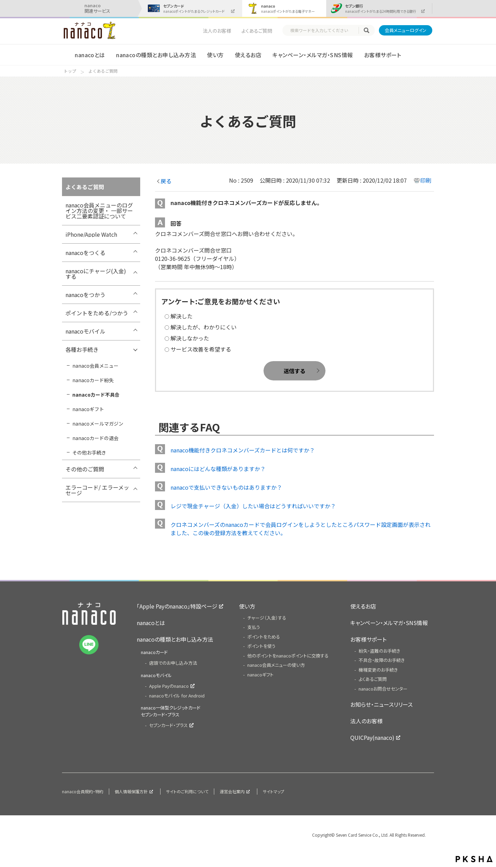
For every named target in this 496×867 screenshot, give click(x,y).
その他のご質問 (84, 469)
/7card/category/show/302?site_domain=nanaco (135, 332)
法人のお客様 (217, 30)
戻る (166, 180)
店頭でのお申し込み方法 (173, 663)
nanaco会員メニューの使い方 (276, 665)
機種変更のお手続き (378, 669)
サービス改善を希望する (200, 349)
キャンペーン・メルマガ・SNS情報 (312, 55)
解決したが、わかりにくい (203, 327)
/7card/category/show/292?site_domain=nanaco (135, 272)
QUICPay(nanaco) (372, 737)
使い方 (215, 55)
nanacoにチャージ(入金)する (95, 273)
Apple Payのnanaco (169, 686)
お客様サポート (382, 55)
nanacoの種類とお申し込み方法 (156, 55)
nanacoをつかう (85, 294)
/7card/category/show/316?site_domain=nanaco (135, 488)
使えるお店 (248, 55)
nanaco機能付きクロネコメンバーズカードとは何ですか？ (242, 450)
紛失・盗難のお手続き (379, 650)
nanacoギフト (88, 409)
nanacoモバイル (85, 331)
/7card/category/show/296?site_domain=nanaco (135, 296)
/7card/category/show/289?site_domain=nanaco (135, 254)
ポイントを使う (261, 646)
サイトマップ (273, 791)
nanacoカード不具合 (96, 394)
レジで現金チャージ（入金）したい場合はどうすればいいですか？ (253, 506)
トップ (70, 71)
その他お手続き (89, 452)
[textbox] (324, 30)
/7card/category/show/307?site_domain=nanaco (135, 351)
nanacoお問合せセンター (383, 688)
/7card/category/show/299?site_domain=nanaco (135, 314)
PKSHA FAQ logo (474, 859)
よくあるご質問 (256, 30)
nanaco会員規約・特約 (82, 791)
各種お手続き (82, 349)
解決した (181, 316)
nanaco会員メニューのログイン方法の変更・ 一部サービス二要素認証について (99, 210)
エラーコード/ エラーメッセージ (97, 490)
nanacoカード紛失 (93, 380)
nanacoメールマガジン (97, 423)
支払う (253, 627)
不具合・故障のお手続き (382, 660)
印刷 (425, 180)
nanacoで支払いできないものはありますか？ (226, 487)
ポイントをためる (263, 636)
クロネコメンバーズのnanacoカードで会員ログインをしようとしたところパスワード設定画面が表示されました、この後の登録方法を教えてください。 (300, 528)
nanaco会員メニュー (95, 365)
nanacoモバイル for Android (177, 695)
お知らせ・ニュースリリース (381, 704)
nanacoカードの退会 (95, 438)
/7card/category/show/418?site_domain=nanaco (135, 236)
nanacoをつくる (85, 252)
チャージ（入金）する (266, 617)
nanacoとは (90, 55)
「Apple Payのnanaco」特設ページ (177, 606)
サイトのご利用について (187, 791)
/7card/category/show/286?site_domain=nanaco (135, 470)
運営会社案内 (232, 791)
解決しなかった (189, 338)
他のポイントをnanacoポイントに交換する (288, 655)
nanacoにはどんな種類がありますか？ (218, 469)
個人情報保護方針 (131, 791)
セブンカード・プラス (168, 725)
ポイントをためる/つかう (96, 313)
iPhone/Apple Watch (91, 234)
